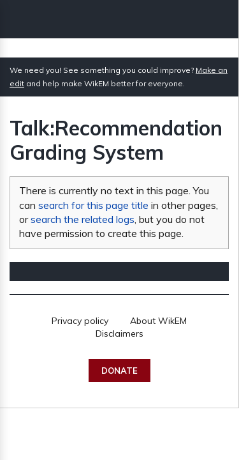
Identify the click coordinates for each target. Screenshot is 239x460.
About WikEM (158, 320)
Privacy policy (80, 320)
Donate (119, 370)
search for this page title (93, 205)
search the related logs (82, 219)
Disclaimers (119, 333)
